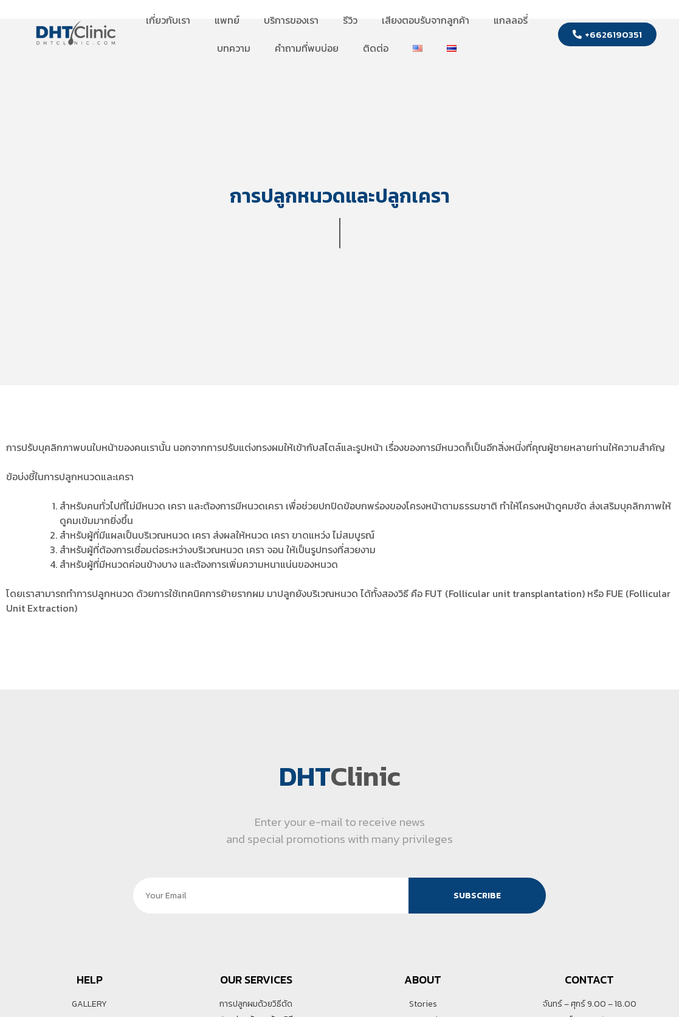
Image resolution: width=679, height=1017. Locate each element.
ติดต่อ (375, 48)
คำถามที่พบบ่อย (307, 48)
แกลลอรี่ (511, 20)
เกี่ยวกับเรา (168, 20)
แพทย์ (227, 20)
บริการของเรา (291, 20)
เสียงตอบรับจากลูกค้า (425, 20)
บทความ (233, 48)
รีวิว (350, 20)
